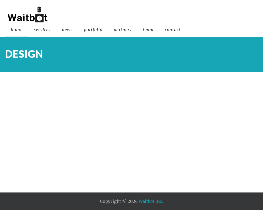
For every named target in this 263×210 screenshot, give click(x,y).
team (148, 29)
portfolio (93, 29)
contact (173, 29)
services (42, 29)
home (17, 29)
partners (123, 29)
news (67, 29)
